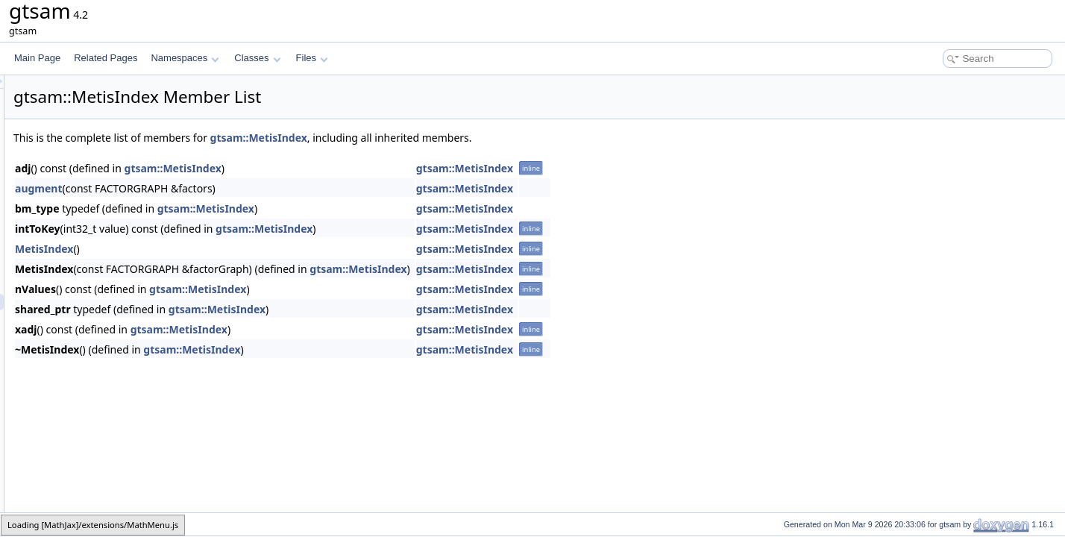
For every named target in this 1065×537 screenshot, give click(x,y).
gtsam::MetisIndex (445, 138)
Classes (257, 57)
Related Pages (105, 57)
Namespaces (185, 57)
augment (225, 188)
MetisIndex (230, 249)
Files (312, 57)
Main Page (37, 57)
